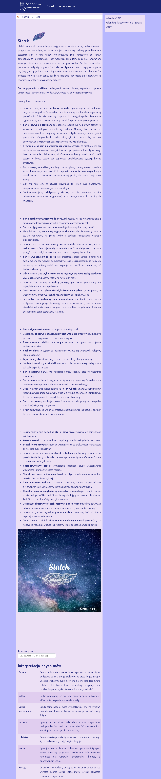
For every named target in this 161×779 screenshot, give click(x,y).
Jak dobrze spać (66, 6)
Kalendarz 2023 (113, 18)
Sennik (51, 6)
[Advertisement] (62, 25)
